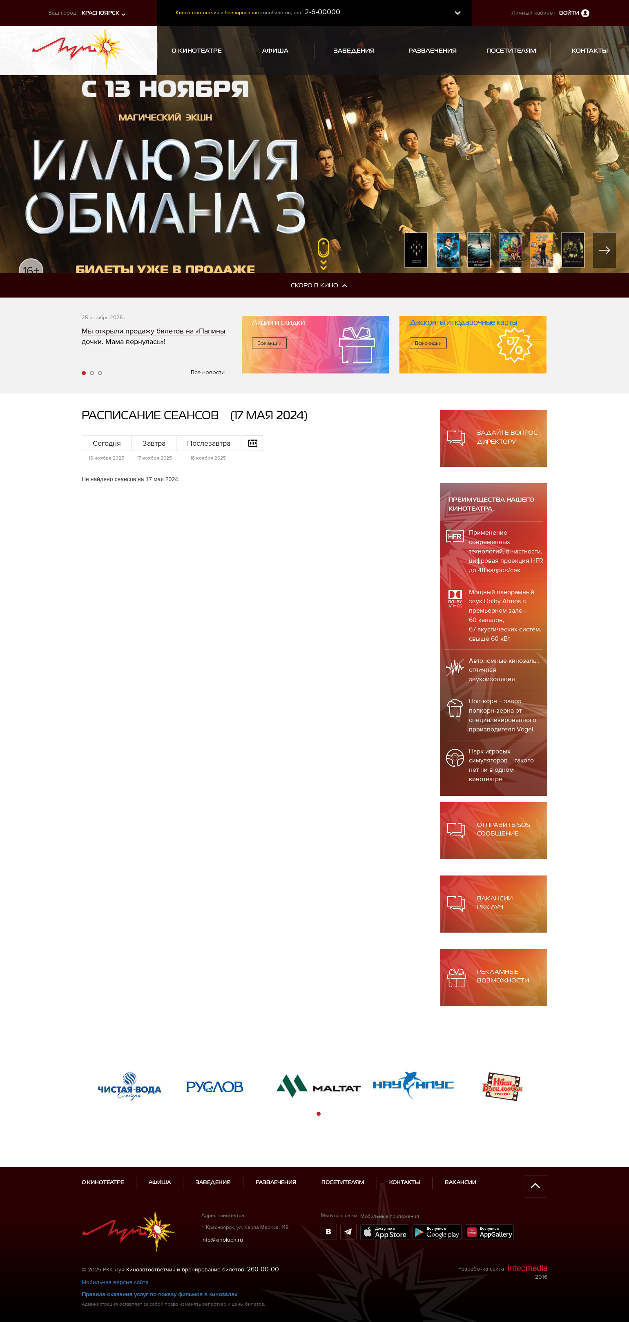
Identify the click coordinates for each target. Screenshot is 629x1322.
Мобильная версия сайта (115, 1257)
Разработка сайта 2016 (502, 1247)
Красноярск (100, 13)
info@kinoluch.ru (222, 1214)
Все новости (208, 372)
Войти (569, 13)
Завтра (154, 443)
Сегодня (107, 443)
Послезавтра (208, 443)
